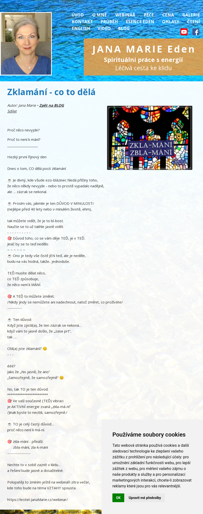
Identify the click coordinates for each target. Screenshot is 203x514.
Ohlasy (170, 21)
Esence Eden (140, 21)
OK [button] (118, 498)
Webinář (125, 15)
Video (104, 28)
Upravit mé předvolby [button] (145, 498)
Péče (149, 15)
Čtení (193, 21)
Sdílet (11, 111)
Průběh (109, 21)
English (81, 28)
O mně (99, 15)
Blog (124, 28)
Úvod (78, 15)
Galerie (191, 15)
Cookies (96, 512)
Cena (168, 15)
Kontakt (82, 21)
